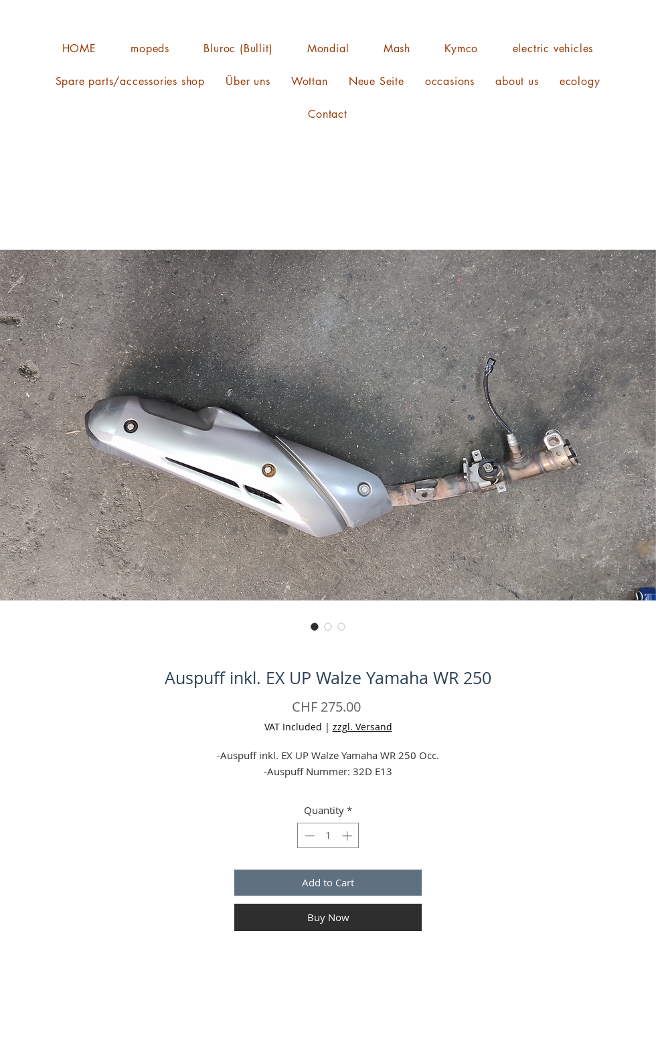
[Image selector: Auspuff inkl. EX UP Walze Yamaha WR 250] (314, 626)
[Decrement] (308, 835)
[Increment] (348, 835)
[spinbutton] (328, 835)
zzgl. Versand (362, 726)
